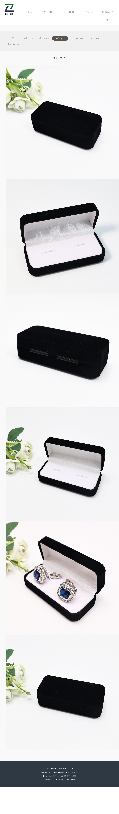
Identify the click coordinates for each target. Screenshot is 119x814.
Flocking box (60, 38)
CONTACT (107, 12)
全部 (12, 38)
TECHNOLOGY (69, 12)
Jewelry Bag (13, 44)
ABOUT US (47, 12)
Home (30, 12)
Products (90, 12)
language (108, 19)
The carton (44, 38)
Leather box (27, 38)
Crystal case (77, 38)
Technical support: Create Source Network (59, 780)
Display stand (95, 38)
